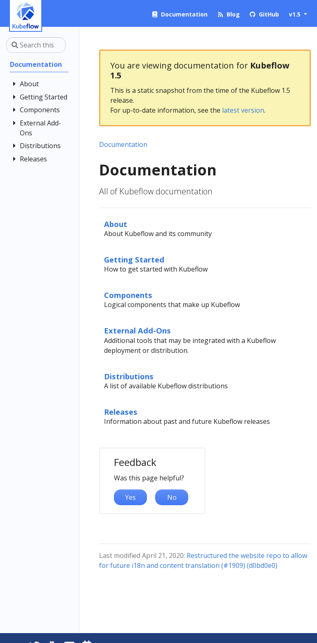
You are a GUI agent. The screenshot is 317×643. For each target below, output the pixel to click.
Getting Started (134, 259)
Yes (130, 497)
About (115, 224)
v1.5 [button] (295, 14)
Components (128, 295)
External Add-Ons (137, 330)
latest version (243, 110)
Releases (120, 412)
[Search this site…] (36, 45)
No (172, 497)
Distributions (129, 376)
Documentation (123, 144)
